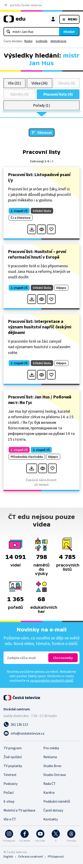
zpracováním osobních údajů (51, 680)
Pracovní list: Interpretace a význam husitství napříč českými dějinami (39, 326)
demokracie (58, 41)
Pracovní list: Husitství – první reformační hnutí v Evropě (37, 254)
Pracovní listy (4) (58, 94)
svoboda (41, 41)
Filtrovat (45, 132)
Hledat (69, 31)
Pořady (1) (41, 105)
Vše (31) (14, 83)
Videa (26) (39, 83)
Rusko (28, 41)
